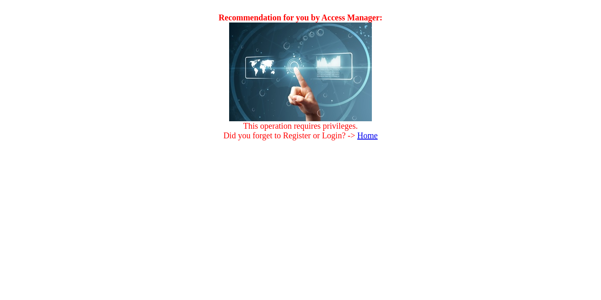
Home (367, 135)
